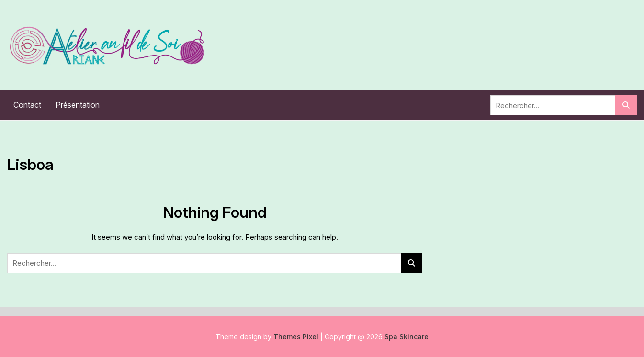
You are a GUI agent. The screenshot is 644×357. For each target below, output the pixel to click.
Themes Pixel (295, 337)
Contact (27, 105)
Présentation (78, 105)
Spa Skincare (406, 337)
